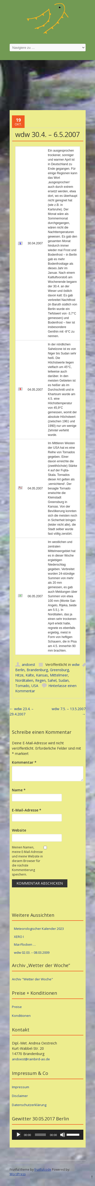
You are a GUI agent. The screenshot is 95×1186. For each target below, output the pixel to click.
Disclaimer (20, 1095)
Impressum (20, 1087)
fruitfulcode (42, 1169)
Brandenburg (37, 669)
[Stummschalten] (62, 1134)
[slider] (40, 1134)
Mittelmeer (59, 675)
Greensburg (59, 669)
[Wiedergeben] (18, 1134)
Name (19, 790)
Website (19, 830)
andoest (28, 664)
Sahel (52, 680)
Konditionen (21, 1015)
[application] (47, 1135)
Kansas (42, 675)
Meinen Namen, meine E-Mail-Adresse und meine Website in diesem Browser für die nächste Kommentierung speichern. (27, 861)
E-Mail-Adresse (26, 810)
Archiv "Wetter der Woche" (32, 979)
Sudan (64, 680)
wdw (76, 664)
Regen (40, 680)
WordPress (18, 1174)
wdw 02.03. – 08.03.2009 (31, 952)
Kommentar (24, 762)
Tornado (22, 685)
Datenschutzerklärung (29, 1105)
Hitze (19, 675)
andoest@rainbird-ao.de (31, 1059)
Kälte (30, 675)
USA (34, 685)
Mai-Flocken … (25, 944)
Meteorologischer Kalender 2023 (39, 928)
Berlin (20, 669)
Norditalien (24, 680)
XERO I (19, 936)
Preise (17, 1007)
